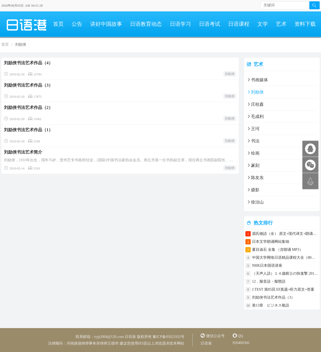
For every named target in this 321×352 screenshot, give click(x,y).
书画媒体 (257, 80)
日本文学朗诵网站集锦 (270, 242)
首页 (58, 24)
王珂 (253, 128)
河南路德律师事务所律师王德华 (93, 343)
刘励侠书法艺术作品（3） (273, 297)
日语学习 (180, 24)
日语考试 (209, 24)
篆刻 (253, 165)
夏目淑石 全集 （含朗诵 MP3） (277, 250)
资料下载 (305, 24)
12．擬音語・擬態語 (270, 281)
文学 (262, 24)
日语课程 (238, 24)
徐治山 (255, 202)
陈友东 (255, 177)
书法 (253, 141)
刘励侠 (230, 74)
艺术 (281, 24)
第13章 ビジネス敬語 (270, 305)
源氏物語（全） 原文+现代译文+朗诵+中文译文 (285, 234)
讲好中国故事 (106, 24)
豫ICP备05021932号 (168, 337)
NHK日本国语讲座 (267, 266)
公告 (77, 24)
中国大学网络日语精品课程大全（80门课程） (285, 258)
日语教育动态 (146, 24)
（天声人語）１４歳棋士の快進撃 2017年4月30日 (285, 273)
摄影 (253, 190)
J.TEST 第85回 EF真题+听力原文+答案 (283, 289)
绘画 (253, 153)
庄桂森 (255, 104)
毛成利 (255, 116)
